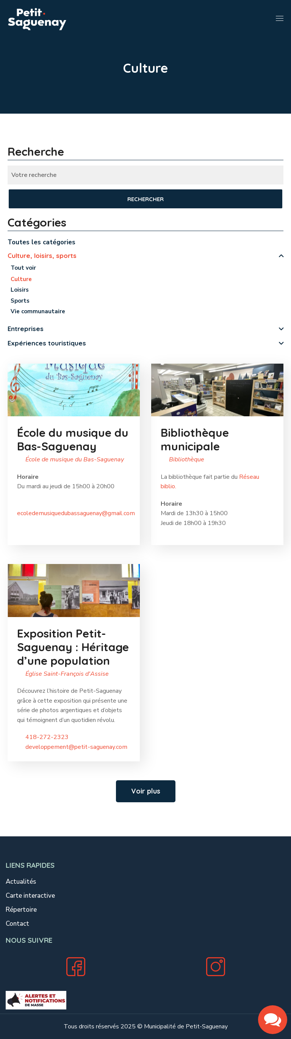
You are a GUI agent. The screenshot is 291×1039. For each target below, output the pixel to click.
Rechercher (145, 199)
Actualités (21, 881)
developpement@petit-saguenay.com (76, 747)
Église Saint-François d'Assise (67, 674)
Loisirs (20, 290)
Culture (21, 279)
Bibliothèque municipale (195, 439)
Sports (20, 301)
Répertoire (21, 909)
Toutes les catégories (41, 242)
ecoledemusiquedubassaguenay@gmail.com (76, 513)
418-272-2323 (47, 737)
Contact (17, 923)
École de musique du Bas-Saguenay (74, 459)
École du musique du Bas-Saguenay (73, 439)
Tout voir (23, 268)
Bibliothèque (186, 459)
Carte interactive (30, 895)
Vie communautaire (38, 311)
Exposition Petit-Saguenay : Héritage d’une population (73, 647)
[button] (145, 791)
